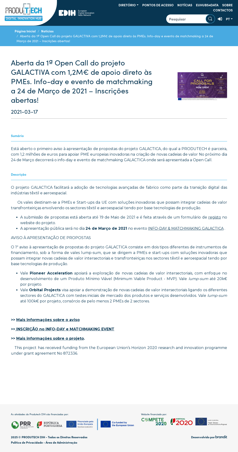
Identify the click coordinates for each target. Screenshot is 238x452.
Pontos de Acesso (158, 5)
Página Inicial (25, 31)
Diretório (127, 5)
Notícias (184, 5)
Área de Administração (61, 442)
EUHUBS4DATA (207, 5)
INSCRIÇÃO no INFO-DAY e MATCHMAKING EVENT (64, 329)
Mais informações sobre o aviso (48, 320)
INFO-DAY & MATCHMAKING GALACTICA (186, 228)
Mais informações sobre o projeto (50, 338)
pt (228, 19)
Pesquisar (210, 19)
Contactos (223, 10)
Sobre (227, 5)
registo (214, 217)
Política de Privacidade (27, 442)
